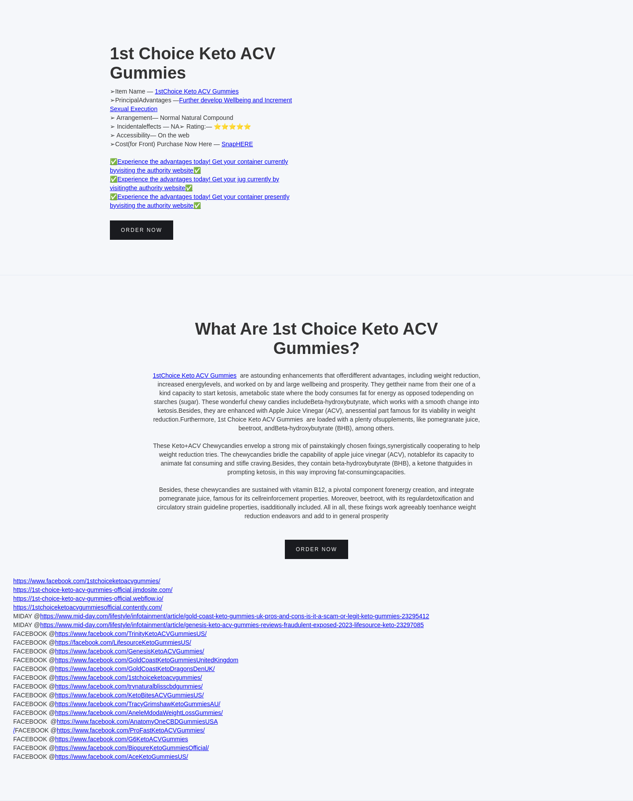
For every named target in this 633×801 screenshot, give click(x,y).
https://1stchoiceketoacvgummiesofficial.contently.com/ (87, 607)
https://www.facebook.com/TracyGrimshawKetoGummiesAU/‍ (137, 703)
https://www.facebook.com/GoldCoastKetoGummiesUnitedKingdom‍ (146, 660)
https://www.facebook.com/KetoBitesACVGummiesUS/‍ (129, 695)
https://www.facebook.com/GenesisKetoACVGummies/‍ (129, 651)
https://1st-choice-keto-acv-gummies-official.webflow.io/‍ (88, 598)
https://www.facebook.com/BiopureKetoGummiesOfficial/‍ (132, 747)
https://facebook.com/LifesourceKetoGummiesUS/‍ (123, 642)
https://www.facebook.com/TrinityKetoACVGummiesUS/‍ (131, 633)
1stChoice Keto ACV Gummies (197, 91)
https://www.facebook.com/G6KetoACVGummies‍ (121, 739)
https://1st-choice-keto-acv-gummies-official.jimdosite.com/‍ (92, 589)
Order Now (141, 230)
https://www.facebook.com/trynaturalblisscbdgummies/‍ (129, 686)
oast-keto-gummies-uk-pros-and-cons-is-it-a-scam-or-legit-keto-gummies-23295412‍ (315, 616)
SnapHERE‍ (237, 144)
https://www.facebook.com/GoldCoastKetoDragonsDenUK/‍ (135, 668)
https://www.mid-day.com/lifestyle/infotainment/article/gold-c (121, 616)
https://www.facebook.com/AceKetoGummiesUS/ (121, 756)
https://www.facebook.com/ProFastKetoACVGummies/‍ (131, 730)
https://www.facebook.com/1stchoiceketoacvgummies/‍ (86, 581)
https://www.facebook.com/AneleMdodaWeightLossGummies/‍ (139, 712)
